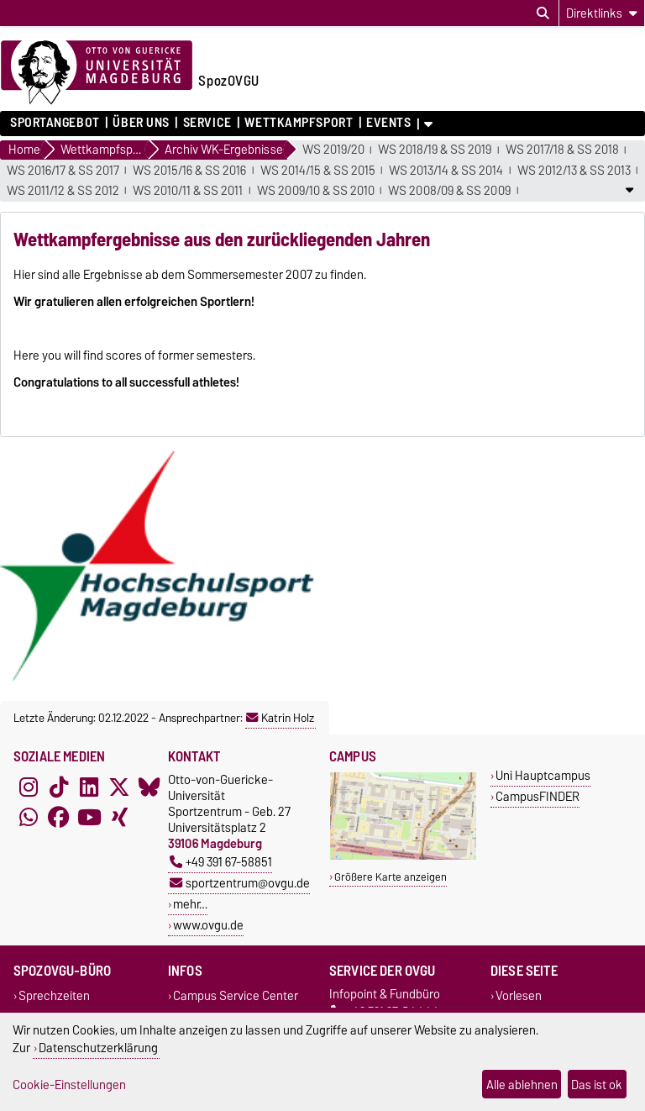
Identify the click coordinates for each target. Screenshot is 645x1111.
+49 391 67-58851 (221, 861)
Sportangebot (55, 123)
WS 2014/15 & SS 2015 (317, 171)
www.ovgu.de (208, 924)
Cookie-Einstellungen (69, 1084)
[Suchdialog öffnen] (543, 13)
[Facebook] (59, 817)
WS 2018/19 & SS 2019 (434, 150)
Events (388, 123)
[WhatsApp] (28, 817)
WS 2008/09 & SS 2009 (449, 191)
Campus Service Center (235, 995)
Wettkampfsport (298, 123)
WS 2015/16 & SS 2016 (189, 171)
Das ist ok (596, 1084)
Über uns (141, 123)
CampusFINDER (537, 796)
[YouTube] (89, 817)
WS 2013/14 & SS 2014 (446, 171)
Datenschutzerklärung (98, 1047)
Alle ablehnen (522, 1084)
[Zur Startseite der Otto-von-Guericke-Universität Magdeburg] (96, 73)
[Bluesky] (149, 786)
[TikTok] (59, 786)
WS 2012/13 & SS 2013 (574, 171)
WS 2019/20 (333, 150)
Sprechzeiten (54, 995)
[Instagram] (28, 786)
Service (207, 123)
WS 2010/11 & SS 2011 (188, 191)
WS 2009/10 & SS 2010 (316, 191)
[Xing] (119, 817)
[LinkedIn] (89, 786)
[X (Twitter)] (119, 786)
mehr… (190, 903)
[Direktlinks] (601, 13)
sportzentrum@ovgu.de (240, 882)
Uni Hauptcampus (543, 775)
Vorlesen (519, 995)
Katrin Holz (280, 718)
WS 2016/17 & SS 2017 (63, 171)
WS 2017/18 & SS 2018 (562, 150)
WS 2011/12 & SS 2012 (63, 191)
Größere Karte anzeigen (390, 877)
